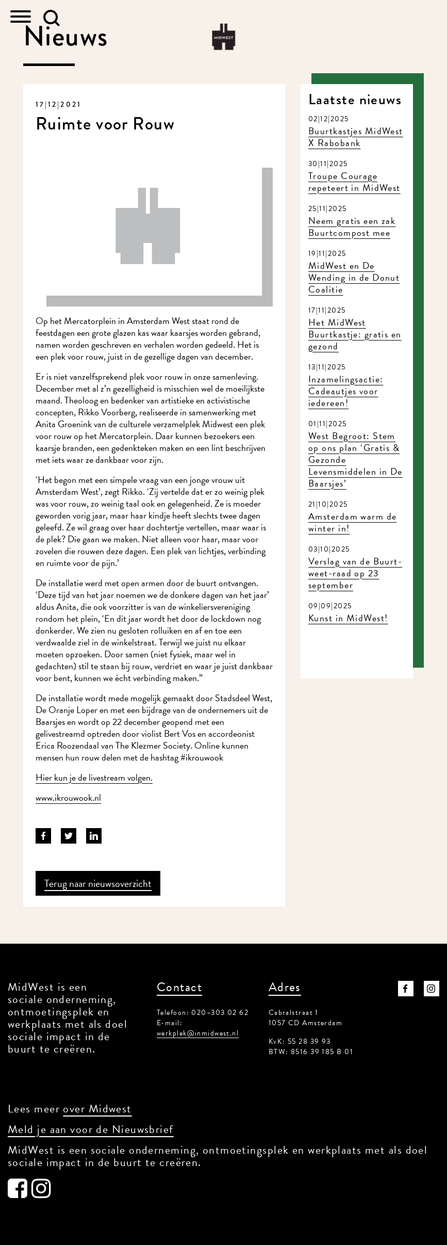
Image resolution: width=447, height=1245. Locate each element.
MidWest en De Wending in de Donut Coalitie (354, 277)
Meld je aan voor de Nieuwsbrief (91, 1129)
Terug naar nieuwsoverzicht (98, 883)
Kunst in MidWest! (348, 618)
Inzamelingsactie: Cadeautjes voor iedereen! (345, 391)
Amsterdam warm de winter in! (352, 522)
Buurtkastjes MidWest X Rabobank (355, 137)
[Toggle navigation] (20, 17)
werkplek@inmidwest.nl (198, 1033)
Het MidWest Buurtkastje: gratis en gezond (355, 334)
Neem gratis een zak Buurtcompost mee (351, 226)
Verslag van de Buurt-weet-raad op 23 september (355, 573)
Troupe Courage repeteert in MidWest (354, 182)
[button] (51, 18)
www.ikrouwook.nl (68, 797)
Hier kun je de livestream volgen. (94, 777)
